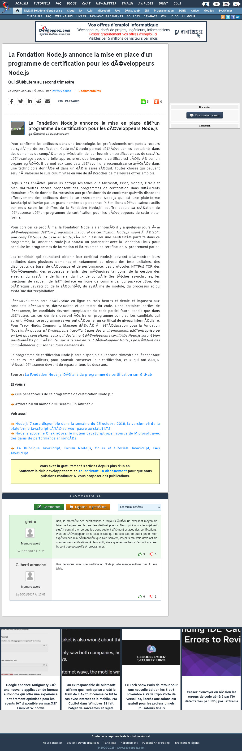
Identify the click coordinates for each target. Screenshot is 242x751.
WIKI (164, 16)
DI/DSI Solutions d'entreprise (43, 11)
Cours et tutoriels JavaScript (122, 451)
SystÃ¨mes (226, 11)
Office (195, 11)
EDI (146, 11)
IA (80, 11)
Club (177, 4)
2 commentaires (89, 94)
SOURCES (133, 16)
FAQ (58, 4)
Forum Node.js (77, 451)
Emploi (127, 4)
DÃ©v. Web (132, 11)
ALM (90, 11)
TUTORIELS (34, 16)
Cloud (70, 11)
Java (117, 11)
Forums (21, 4)
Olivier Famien (61, 94)
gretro (30, 531)
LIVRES (81, 16)
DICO (174, 16)
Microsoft (103, 11)
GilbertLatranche (31, 574)
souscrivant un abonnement (102, 474)
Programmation (164, 11)
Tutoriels (41, 4)
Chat (86, 4)
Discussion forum (205, 115)
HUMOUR (188, 16)
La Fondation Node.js (43, 378)
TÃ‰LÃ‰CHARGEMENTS (106, 16)
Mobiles (208, 11)
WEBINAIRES (64, 16)
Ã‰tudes (146, 4)
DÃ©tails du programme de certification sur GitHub (107, 378)
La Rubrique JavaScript (38, 451)
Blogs (71, 4)
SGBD (182, 11)
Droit (163, 4)
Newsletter (106, 4)
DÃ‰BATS (150, 16)
